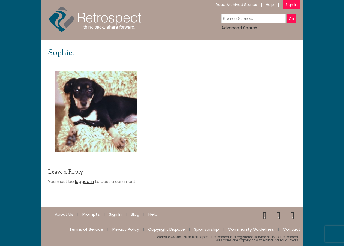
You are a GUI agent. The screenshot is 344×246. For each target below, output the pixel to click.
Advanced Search (239, 28)
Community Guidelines (251, 229)
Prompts (91, 214)
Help (270, 5)
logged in (84, 181)
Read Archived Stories (236, 5)
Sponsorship (206, 229)
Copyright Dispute (166, 229)
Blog (135, 214)
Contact (291, 229)
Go (291, 18)
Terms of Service (86, 229)
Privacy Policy (125, 229)
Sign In (291, 4)
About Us (64, 214)
